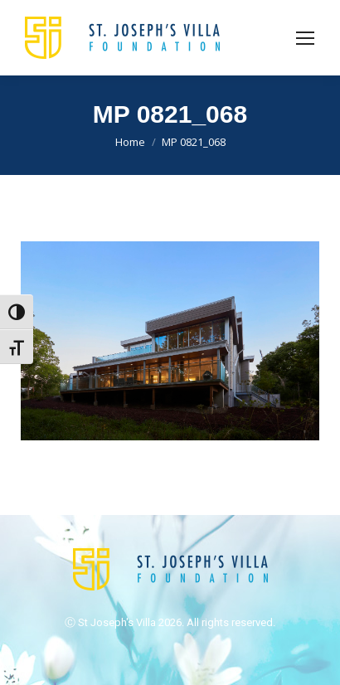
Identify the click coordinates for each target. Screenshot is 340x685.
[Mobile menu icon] (305, 38)
